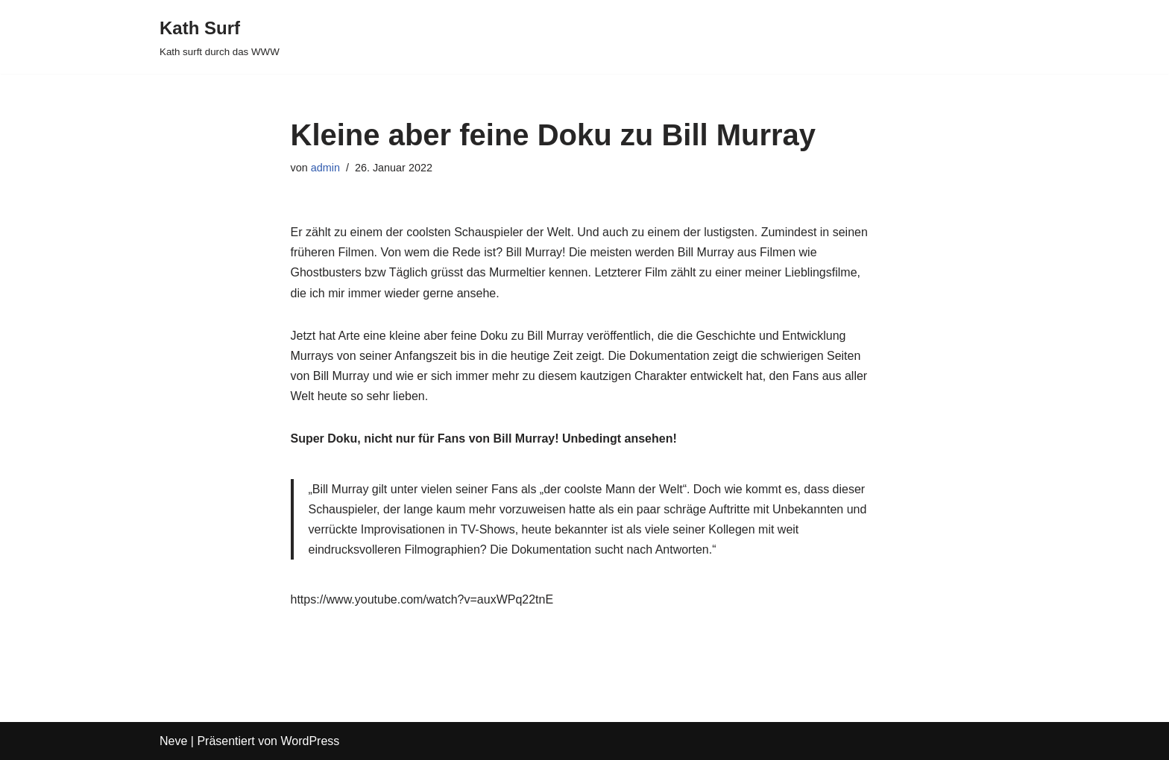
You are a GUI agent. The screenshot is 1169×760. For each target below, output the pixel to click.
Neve (173, 741)
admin (325, 168)
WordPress (309, 741)
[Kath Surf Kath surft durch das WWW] (220, 36)
